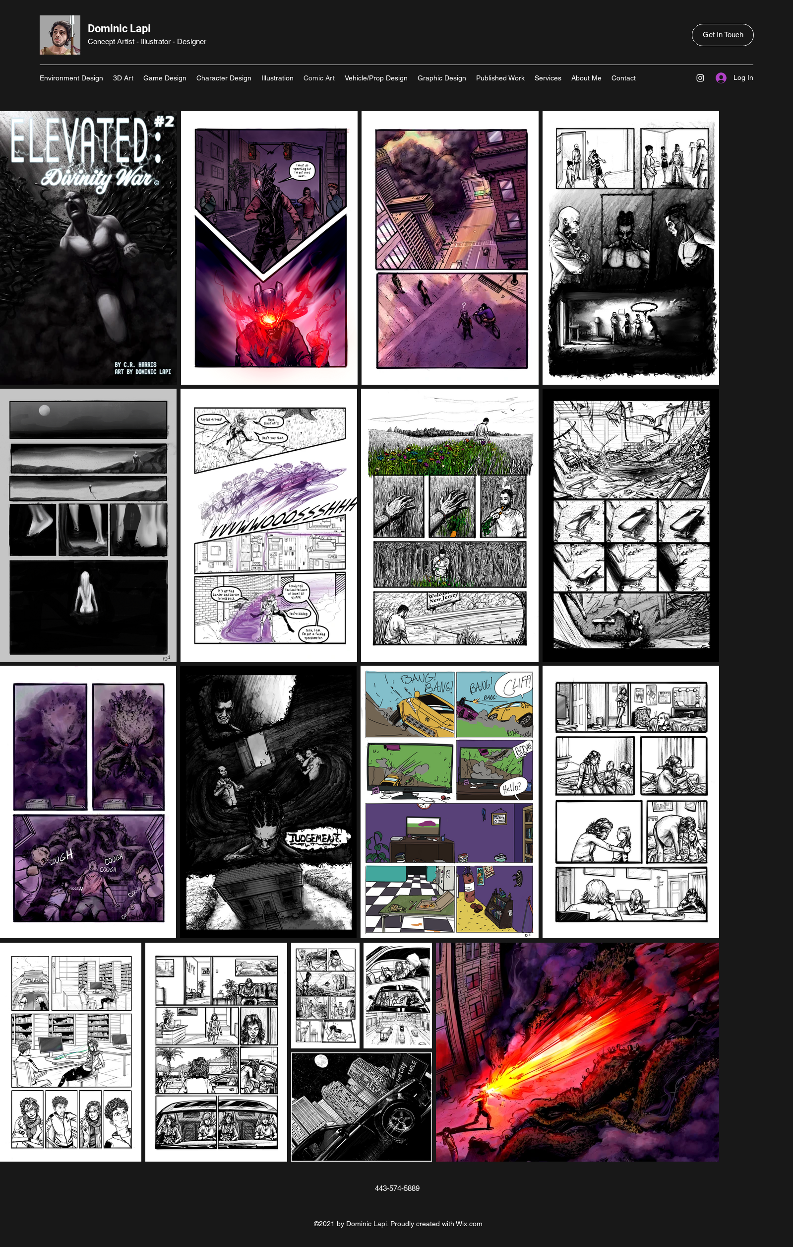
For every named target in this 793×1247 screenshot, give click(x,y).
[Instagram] (700, 78)
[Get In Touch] (723, 35)
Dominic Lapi (119, 28)
